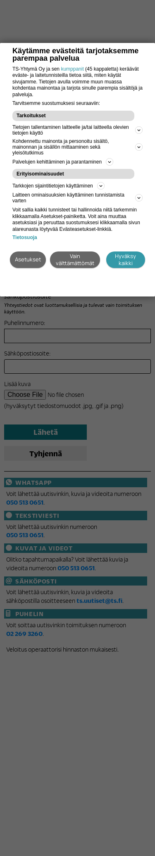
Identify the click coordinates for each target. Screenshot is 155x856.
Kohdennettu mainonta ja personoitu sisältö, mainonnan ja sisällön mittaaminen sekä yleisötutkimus (77, 147)
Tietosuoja (24, 237)
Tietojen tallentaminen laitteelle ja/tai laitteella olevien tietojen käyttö (77, 130)
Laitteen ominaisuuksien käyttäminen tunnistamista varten (77, 198)
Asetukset (28, 259)
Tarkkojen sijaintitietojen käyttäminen (58, 186)
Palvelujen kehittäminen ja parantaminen (62, 162)
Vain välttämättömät (75, 259)
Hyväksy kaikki (125, 259)
